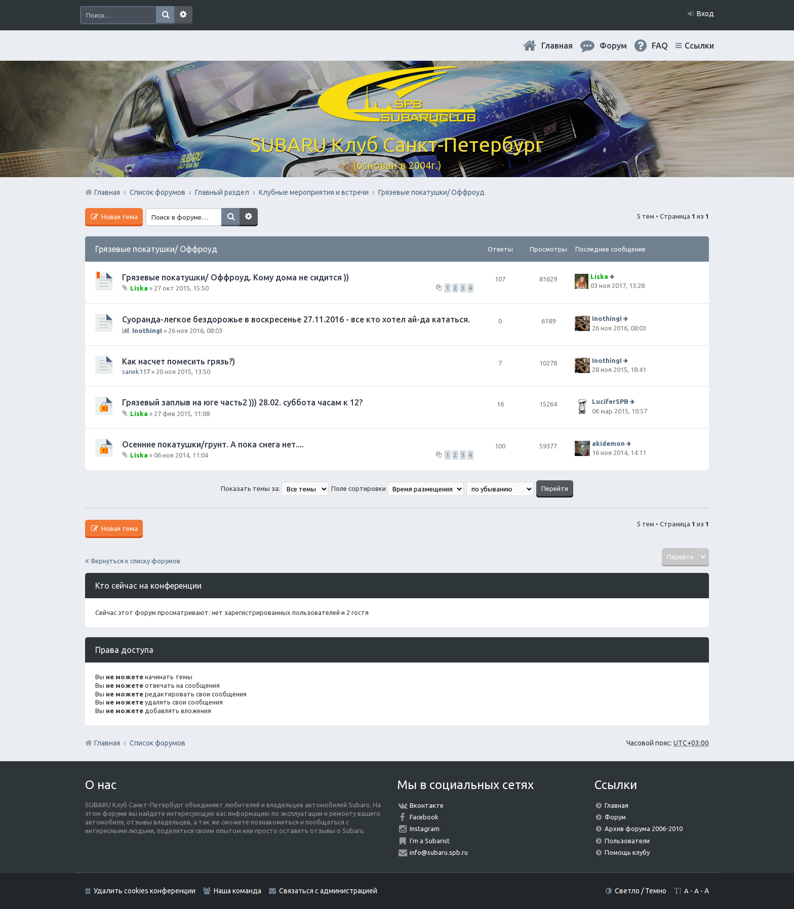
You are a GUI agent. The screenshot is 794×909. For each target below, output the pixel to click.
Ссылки (699, 45)
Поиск (165, 15)
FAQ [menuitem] (660, 45)
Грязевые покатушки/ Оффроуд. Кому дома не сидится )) (235, 277)
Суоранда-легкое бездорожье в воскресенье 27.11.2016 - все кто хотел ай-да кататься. (296, 319)
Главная (557, 45)
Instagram (425, 828)
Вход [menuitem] (705, 14)
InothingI (147, 330)
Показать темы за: (275, 488)
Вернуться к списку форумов (135, 560)
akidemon (608, 443)
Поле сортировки (397, 488)
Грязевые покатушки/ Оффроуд (156, 249)
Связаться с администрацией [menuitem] (328, 891)
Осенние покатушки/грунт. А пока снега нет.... (213, 444)
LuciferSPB (610, 401)
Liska (139, 288)
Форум (615, 816)
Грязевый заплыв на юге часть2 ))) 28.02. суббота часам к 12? (242, 402)
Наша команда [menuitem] (237, 891)
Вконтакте (427, 805)
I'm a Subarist (430, 840)
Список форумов (157, 743)
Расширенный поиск (183, 15)
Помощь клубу (627, 852)
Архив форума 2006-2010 (644, 828)
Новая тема (119, 216)
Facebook (424, 816)
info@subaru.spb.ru (439, 852)
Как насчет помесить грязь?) (178, 361)
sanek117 (136, 371)
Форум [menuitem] (613, 45)
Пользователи (627, 840)
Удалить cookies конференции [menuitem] (144, 891)
